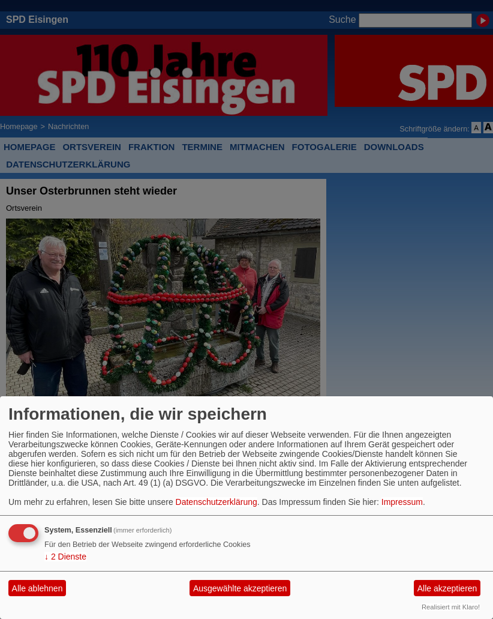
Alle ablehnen (37, 588)
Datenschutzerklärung (216, 502)
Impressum (402, 502)
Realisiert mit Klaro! (451, 607)
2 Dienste (65, 556)
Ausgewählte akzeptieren (240, 588)
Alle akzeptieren (447, 588)
